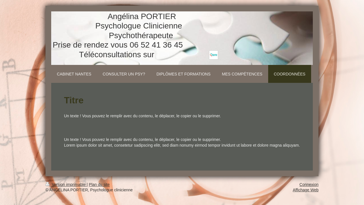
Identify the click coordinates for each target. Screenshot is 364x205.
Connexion (308, 184)
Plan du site (99, 184)
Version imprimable (66, 184)
